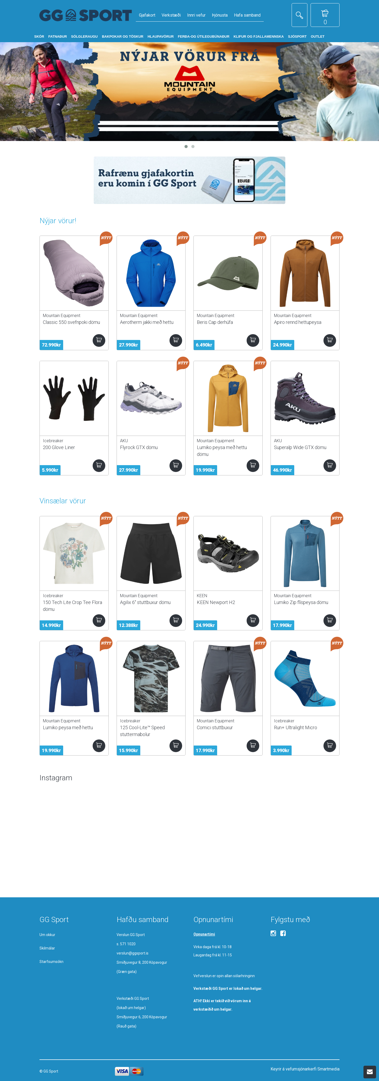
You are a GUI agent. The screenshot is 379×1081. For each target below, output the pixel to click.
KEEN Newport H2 (216, 602)
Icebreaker (53, 440)
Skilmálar (47, 948)
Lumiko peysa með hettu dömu (222, 451)
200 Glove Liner (59, 447)
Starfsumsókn (51, 962)
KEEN (202, 595)
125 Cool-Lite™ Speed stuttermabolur (142, 731)
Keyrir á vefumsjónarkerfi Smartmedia (305, 1069)
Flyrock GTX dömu (139, 447)
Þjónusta (220, 15)
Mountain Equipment (61, 315)
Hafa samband (247, 15)
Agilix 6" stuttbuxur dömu (145, 602)
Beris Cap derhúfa (215, 322)
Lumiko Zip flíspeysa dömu (301, 602)
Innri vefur (196, 15)
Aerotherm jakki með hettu (146, 322)
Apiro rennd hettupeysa (297, 322)
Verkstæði (171, 15)
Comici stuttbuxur (215, 727)
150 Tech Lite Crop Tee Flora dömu (72, 606)
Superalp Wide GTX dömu (300, 447)
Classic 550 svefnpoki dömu (71, 322)
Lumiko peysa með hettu (68, 727)
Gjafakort (147, 15)
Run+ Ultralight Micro (295, 727)
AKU (124, 440)
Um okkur (47, 935)
